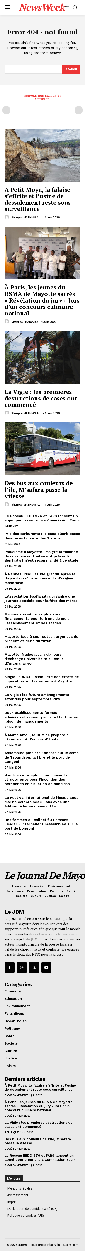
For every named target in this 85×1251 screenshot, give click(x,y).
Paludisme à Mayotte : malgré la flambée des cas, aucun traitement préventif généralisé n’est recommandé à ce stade (41, 556)
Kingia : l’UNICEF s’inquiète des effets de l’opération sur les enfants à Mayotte (42, 679)
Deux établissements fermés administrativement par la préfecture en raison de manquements (41, 716)
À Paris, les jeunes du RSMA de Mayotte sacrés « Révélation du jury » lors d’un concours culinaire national (42, 300)
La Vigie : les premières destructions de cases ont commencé (41, 398)
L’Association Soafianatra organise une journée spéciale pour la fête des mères (41, 598)
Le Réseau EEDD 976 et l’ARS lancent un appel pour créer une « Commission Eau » (42, 518)
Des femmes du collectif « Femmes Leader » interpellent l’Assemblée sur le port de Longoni (41, 824)
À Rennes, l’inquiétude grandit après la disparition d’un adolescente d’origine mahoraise (40, 578)
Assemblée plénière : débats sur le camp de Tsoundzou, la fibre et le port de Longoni (42, 757)
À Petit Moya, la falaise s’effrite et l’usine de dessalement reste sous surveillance (38, 199)
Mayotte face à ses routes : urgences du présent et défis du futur (41, 638)
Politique (12, 1132)
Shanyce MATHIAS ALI (26, 217)
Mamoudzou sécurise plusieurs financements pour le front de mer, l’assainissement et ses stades (37, 618)
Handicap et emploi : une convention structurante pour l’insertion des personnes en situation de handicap (38, 779)
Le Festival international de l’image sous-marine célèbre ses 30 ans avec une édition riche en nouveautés (42, 801)
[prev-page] (6, 110)
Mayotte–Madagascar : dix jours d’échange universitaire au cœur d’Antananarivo (34, 658)
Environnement (16, 1095)
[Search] (71, 69)
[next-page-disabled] (79, 110)
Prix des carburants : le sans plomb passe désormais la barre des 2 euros (42, 536)
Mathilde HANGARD (24, 322)
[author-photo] (7, 217)
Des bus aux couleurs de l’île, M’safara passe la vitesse (39, 489)
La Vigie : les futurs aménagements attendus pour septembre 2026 (37, 697)
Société (10, 1115)
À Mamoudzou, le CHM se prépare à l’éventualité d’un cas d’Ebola (36, 737)
